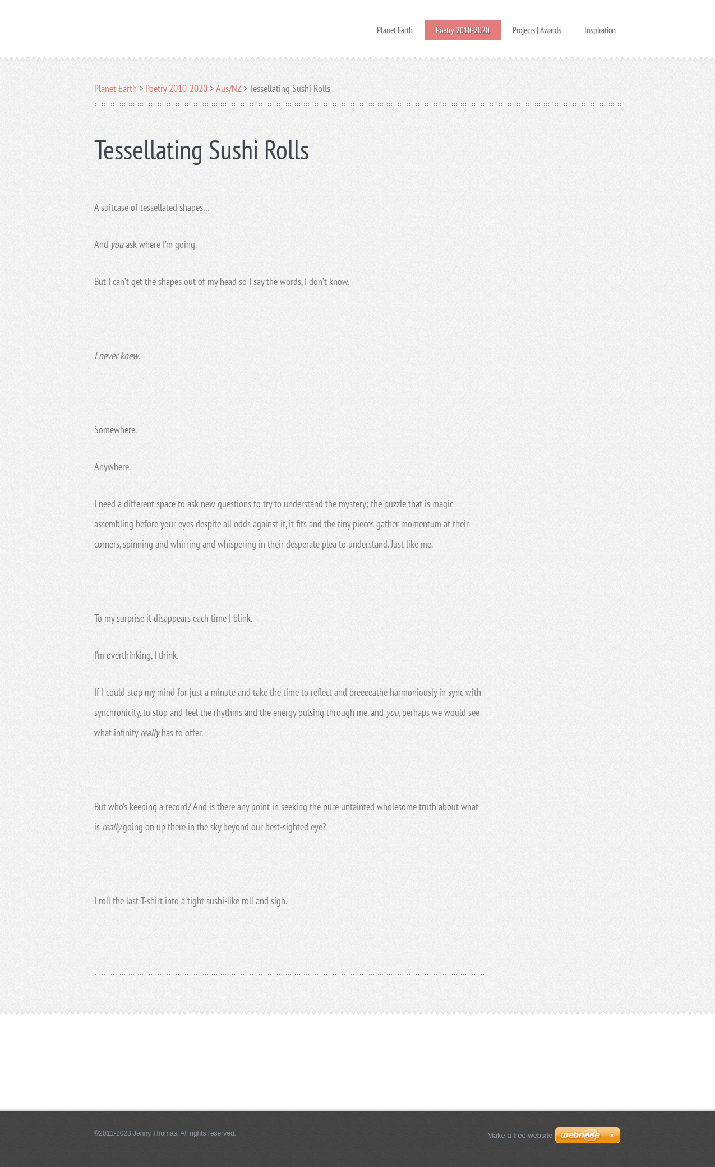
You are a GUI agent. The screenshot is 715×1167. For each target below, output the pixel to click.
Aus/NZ (228, 88)
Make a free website (519, 1135)
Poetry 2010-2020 (463, 30)
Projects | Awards (537, 27)
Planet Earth (395, 27)
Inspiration (600, 27)
